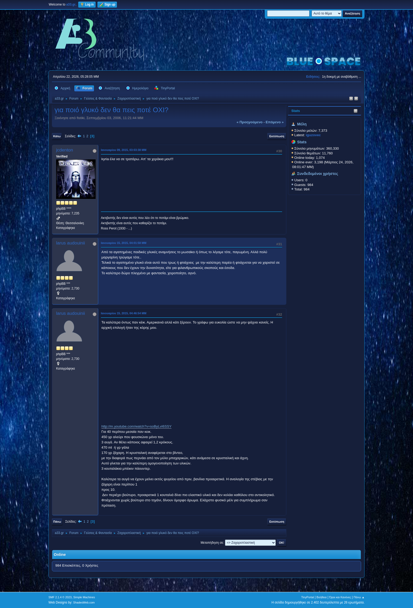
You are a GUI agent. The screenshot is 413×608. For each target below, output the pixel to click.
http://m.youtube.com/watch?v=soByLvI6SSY (136, 426)
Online (60, 554)
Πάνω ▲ (359, 597)
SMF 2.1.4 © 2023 (60, 597)
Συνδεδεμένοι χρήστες (317, 173)
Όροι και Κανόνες (340, 597)
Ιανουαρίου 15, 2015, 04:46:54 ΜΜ (123, 313)
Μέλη (302, 124)
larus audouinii (70, 243)
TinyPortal (307, 597)
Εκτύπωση (276, 136)
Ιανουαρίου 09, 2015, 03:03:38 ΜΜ (123, 149)
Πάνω (57, 521)
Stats (295, 111)
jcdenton (64, 150)
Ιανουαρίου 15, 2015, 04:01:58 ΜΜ (123, 242)
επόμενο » (275, 122)
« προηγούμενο (250, 122)
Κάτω (57, 136)
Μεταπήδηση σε (212, 543)
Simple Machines (84, 597)
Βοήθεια (321, 597)
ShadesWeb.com (84, 602)
